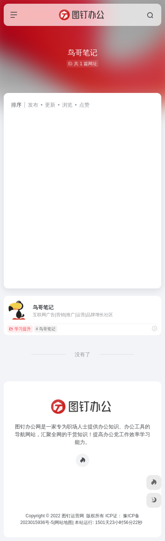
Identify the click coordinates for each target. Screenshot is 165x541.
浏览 (67, 105)
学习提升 (20, 329)
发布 (33, 105)
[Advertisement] (82, 195)
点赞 (84, 105)
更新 (50, 105)
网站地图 (63, 522)
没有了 (82, 354)
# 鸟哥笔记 (45, 329)
